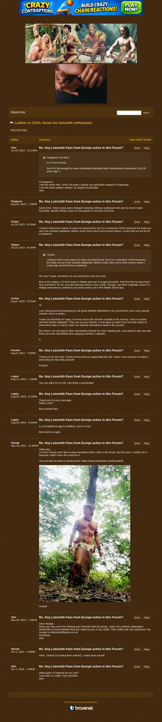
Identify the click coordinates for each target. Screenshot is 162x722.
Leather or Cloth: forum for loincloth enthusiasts (50, 123)
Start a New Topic (19, 130)
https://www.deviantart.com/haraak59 (102, 460)
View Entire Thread (140, 139)
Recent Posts (18, 112)
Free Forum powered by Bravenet (81, 702)
